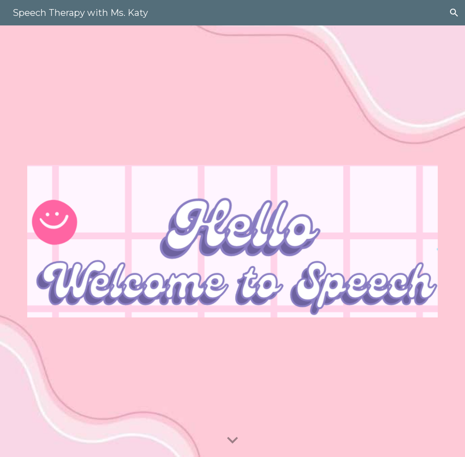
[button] (454, 13)
